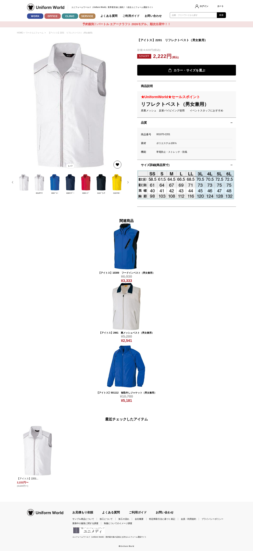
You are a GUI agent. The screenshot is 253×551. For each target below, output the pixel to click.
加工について (106, 519)
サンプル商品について (83, 519)
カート (220, 6)
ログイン (204, 6)
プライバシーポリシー (212, 519)
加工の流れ (123, 519)
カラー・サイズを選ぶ (186, 70)
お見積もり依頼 (82, 512)
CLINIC (70, 16)
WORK (35, 16)
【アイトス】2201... (27, 478)
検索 (221, 15)
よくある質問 (109, 15)
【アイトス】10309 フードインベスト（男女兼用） (126, 272)
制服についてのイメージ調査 (118, 523)
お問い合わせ (153, 15)
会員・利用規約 (188, 519)
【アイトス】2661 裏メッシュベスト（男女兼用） (126, 332)
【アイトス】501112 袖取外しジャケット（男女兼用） (126, 392)
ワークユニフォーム (34, 33)
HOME (20, 33)
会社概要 (139, 519)
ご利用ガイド (131, 15)
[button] (12, 182)
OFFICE (53, 16)
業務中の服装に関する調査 (85, 523)
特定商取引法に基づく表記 (162, 519)
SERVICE (87, 16)
